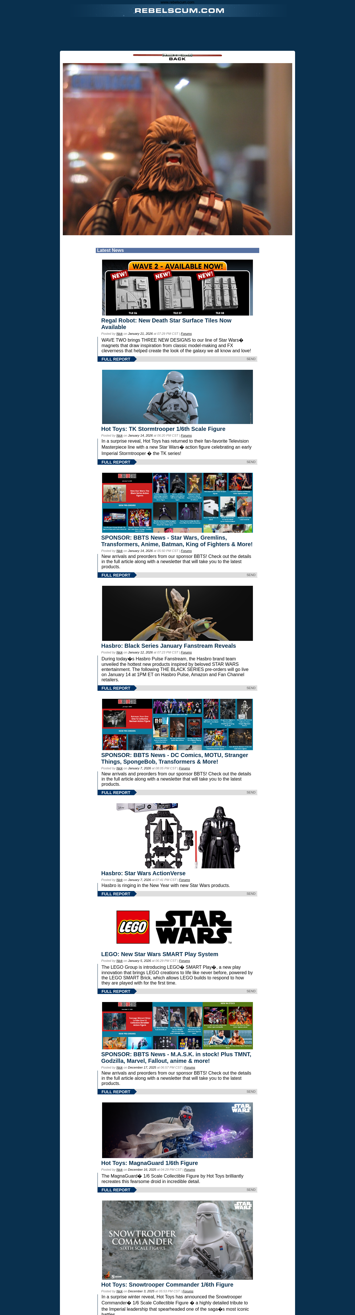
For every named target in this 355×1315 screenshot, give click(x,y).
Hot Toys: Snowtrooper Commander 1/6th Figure (167, 1284)
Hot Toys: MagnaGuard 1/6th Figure (149, 1163)
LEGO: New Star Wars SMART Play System (159, 954)
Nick (119, 333)
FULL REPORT (116, 359)
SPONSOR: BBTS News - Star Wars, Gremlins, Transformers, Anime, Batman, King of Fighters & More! (177, 540)
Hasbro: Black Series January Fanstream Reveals (168, 646)
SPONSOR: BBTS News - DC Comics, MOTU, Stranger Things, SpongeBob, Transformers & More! (174, 758)
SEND (251, 359)
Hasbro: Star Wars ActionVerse (143, 873)
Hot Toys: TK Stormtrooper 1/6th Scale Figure (163, 429)
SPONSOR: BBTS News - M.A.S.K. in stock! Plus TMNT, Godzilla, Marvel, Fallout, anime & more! (176, 1057)
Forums (186, 333)
